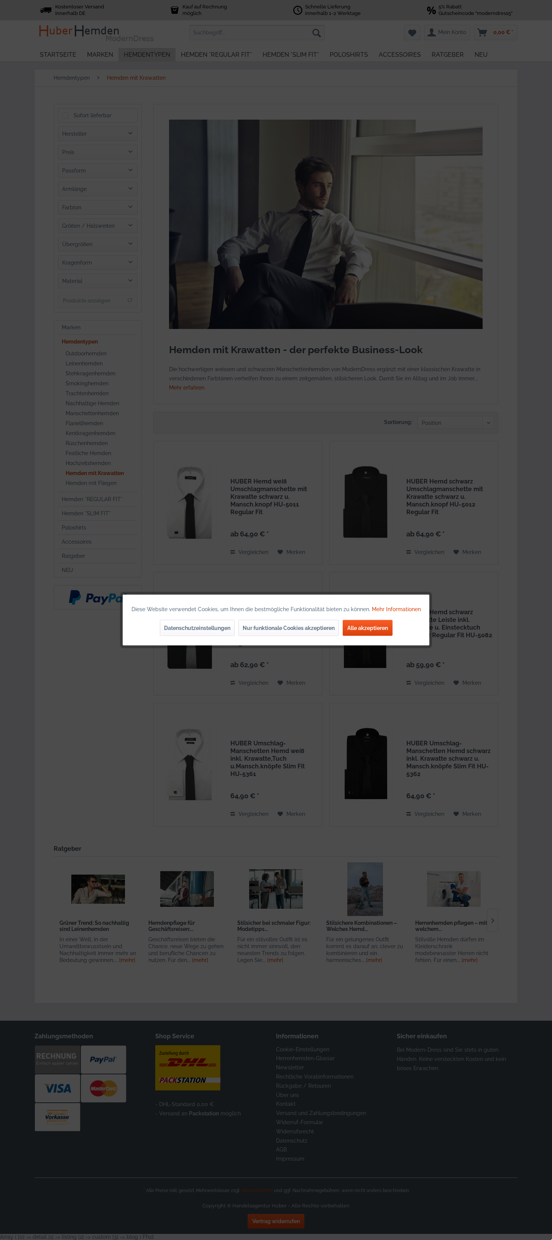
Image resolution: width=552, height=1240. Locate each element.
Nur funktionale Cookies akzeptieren (289, 628)
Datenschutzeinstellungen (197, 628)
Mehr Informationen (396, 609)
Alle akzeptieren (367, 628)
